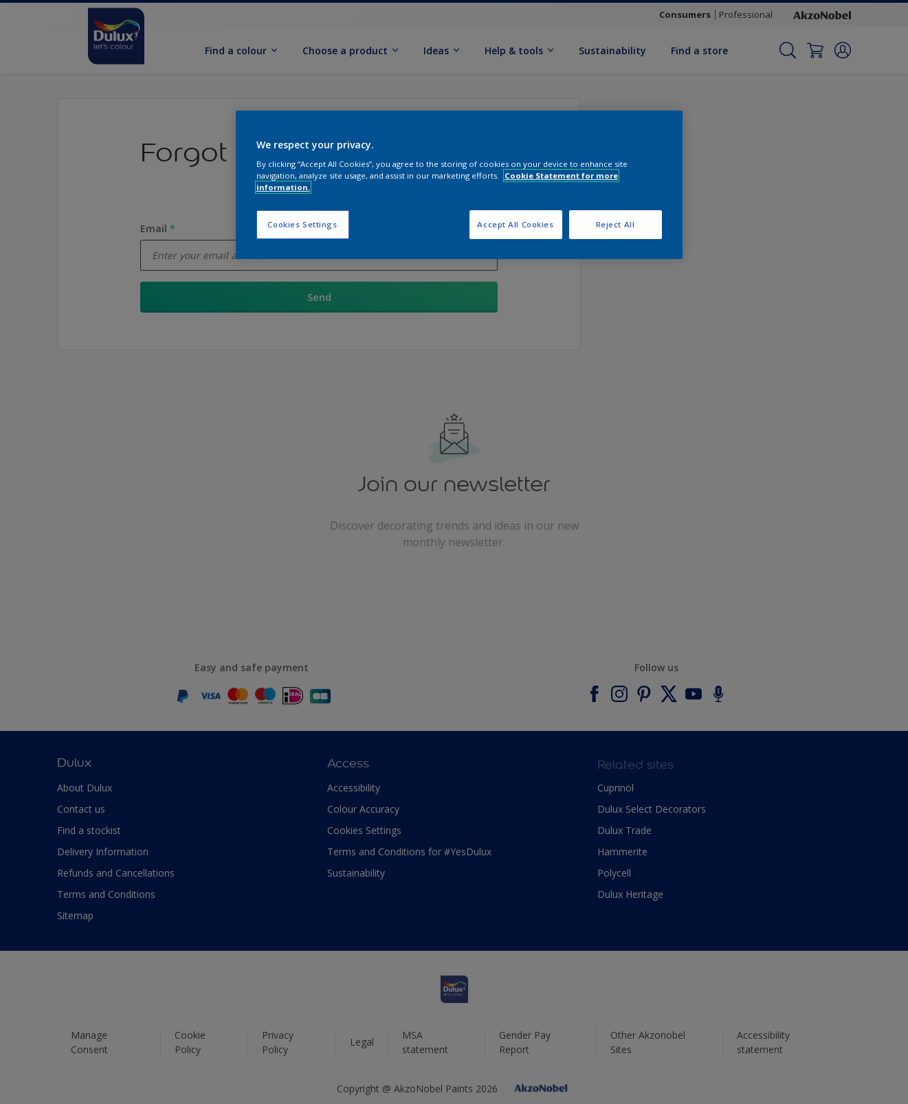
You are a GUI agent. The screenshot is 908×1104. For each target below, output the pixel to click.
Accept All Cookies (515, 224)
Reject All (615, 224)
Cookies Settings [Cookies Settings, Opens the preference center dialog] (302, 224)
